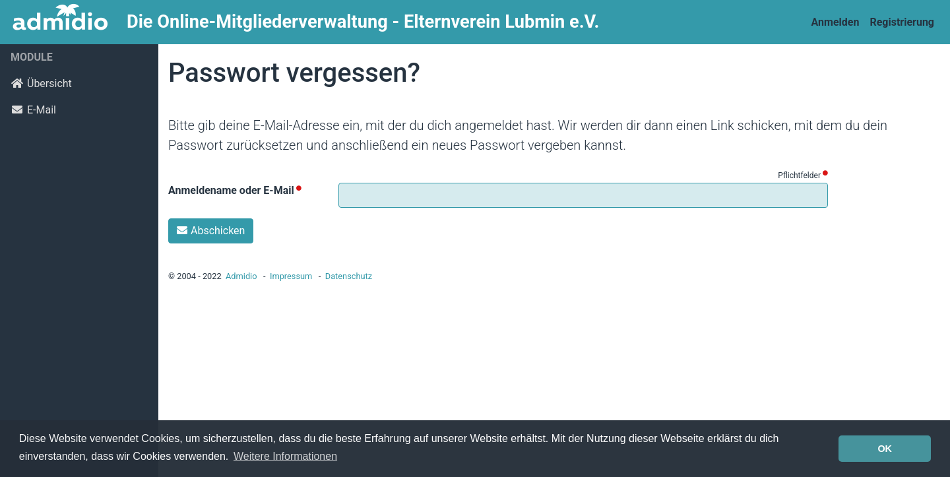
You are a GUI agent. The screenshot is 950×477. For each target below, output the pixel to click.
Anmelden (835, 22)
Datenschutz (348, 276)
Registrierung (902, 22)
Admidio (241, 276)
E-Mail (33, 110)
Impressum (291, 276)
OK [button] (884, 448)
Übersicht (41, 83)
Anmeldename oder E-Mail (231, 190)
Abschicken (211, 230)
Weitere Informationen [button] (285, 456)
